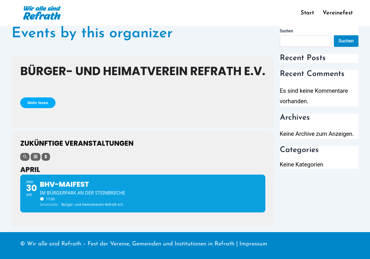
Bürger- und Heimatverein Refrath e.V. (142, 71)
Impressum (253, 244)
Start (307, 13)
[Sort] (46, 157)
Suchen (286, 31)
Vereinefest (338, 13)
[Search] (24, 157)
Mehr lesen (37, 102)
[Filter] (35, 157)
